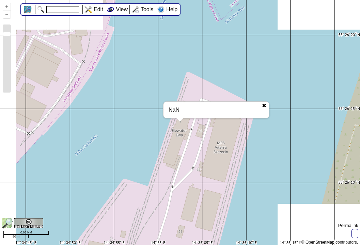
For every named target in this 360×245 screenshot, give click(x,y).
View (122, 9)
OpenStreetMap (320, 242)
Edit (98, 9)
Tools (147, 9)
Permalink (348, 225)
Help (171, 9)
